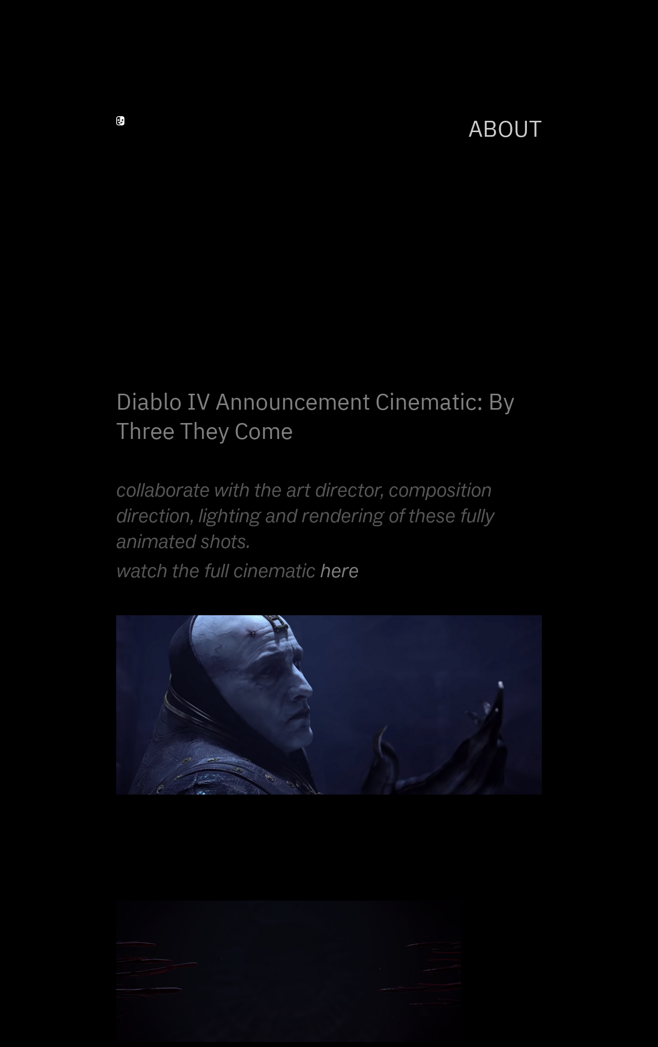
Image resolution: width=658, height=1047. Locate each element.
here (339, 570)
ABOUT (505, 130)
